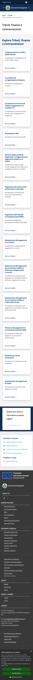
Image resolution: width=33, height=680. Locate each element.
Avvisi (6, 590)
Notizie (6, 584)
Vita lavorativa (8, 538)
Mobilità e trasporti (9, 551)
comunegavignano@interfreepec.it (14, 619)
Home (4, 15)
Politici (6, 518)
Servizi (10, 15)
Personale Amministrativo (12, 521)
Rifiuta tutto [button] (16, 673)
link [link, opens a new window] (7, 665)
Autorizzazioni (8, 573)
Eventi (6, 601)
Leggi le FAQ (7, 639)
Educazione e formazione (11, 559)
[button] (16, 677)
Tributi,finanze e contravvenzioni (14, 565)
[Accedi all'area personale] (26, 2)
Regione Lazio (7, 2)
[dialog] (16, 665)
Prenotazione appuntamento (12, 633)
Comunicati (7, 587)
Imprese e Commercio (10, 541)
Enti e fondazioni (9, 515)
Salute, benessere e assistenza (13, 570)
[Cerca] (29, 8)
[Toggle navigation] (3, 8)
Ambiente (7, 568)
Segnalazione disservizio (11, 636)
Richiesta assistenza (10, 642)
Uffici (5, 512)
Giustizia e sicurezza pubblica (12, 562)
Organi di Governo (9, 506)
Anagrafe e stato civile (10, 532)
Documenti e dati (9, 523)
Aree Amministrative (10, 509)
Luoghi (6, 598)
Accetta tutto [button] (16, 669)
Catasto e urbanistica (10, 546)
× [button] (31, 651)
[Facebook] (4, 498)
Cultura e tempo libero (10, 535)
